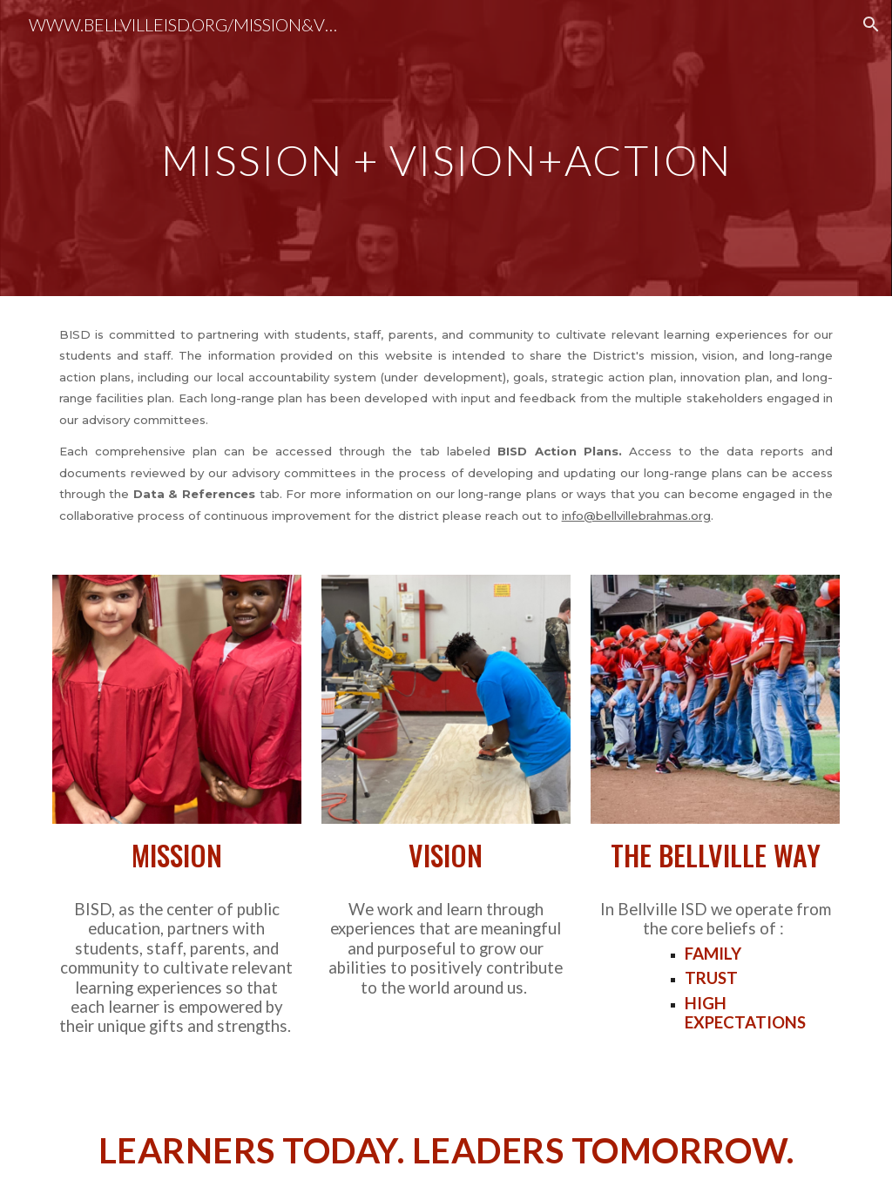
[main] (446, 148)
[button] (871, 24)
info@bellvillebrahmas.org (636, 515)
